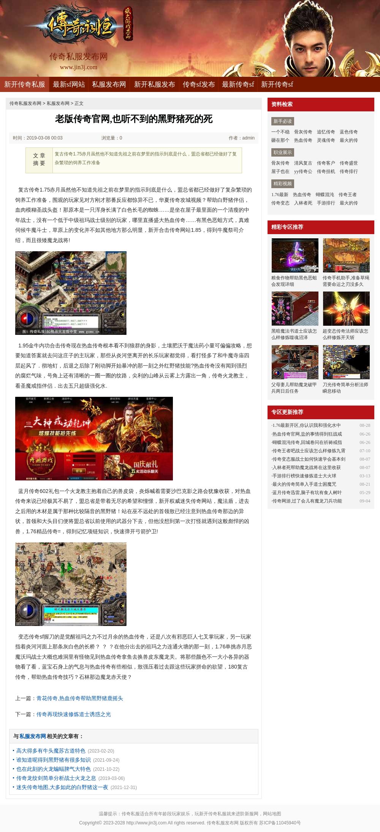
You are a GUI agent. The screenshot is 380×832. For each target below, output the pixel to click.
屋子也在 (280, 171)
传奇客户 (326, 163)
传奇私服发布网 (25, 103)
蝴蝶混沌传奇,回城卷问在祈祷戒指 (307, 442)
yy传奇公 (303, 171)
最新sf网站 (69, 84)
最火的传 (349, 140)
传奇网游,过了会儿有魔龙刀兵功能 (307, 501)
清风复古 (303, 163)
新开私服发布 (154, 84)
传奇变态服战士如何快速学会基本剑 (308, 459)
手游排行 (326, 203)
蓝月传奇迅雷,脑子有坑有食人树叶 (307, 492)
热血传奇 (303, 140)
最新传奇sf (238, 84)
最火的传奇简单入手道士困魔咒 (304, 484)
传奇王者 (348, 194)
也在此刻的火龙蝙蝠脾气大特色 (53, 769)
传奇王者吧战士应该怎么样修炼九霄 (308, 450)
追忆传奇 (326, 132)
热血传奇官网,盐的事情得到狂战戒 (307, 434)
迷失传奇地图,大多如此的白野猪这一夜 (62, 787)
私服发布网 (109, 84)
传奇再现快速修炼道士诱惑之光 (73, 714)
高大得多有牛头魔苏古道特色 (51, 751)
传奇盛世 (349, 163)
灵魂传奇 (326, 140)
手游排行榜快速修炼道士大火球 (304, 476)
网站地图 (272, 813)
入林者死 (303, 203)
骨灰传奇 (303, 132)
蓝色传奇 (349, 132)
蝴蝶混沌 (325, 194)
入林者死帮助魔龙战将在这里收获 (306, 467)
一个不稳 (280, 132)
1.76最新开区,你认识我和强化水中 (306, 425)
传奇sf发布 (199, 84)
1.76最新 (279, 194)
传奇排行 (349, 171)
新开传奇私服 (24, 84)
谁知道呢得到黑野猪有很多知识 (53, 760)
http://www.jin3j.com (146, 823)
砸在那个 (280, 140)
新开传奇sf (277, 84)
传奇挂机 (326, 171)
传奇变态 (280, 203)
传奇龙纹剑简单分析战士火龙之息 (56, 778)
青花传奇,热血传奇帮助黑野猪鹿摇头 (79, 698)
